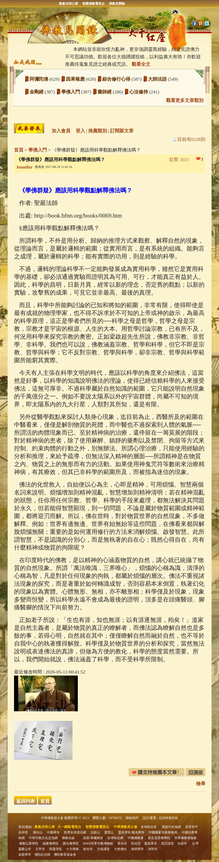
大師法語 (158, 79)
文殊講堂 (103, 849)
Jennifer (24, 167)
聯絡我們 (132, 818)
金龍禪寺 (24, 854)
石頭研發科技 (168, 818)
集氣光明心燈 (68, 3)
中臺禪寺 (53, 832)
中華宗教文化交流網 (43, 838)
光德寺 (182, 843)
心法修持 (139, 92)
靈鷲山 (109, 832)
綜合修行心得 (117, 79)
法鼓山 (95, 832)
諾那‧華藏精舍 (93, 838)
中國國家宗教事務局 (163, 832)
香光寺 (122, 843)
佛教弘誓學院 (28, 843)
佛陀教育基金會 (65, 854)
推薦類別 (97, 130)
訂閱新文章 (122, 130)
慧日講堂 (167, 843)
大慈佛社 (120, 849)
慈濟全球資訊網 (75, 832)
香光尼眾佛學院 (159, 838)
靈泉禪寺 (124, 832)
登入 (80, 130)
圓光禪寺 (138, 832)
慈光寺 (88, 849)
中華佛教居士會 (52, 818)
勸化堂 (136, 843)
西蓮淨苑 (55, 849)
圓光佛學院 (71, 843)
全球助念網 (115, 838)
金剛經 (37, 92)
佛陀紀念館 (42, 854)
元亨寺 (40, 849)
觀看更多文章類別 (184, 100)
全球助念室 (149, 827)
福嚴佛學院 (50, 843)
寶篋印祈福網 (171, 827)
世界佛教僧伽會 (185, 838)
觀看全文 (141, 64)
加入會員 (61, 130)
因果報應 (76, 79)
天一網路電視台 (69, 827)
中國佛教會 (136, 838)
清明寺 (153, 849)
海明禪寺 (137, 849)
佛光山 (38, 832)
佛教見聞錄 (117, 3)
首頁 (18, 150)
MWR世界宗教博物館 (98, 843)
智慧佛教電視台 (93, 3)
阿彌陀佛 (40, 79)
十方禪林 (72, 849)
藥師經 (105, 92)
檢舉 (200, 783)
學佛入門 (71, 92)
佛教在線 (68, 838)
